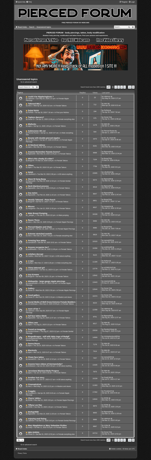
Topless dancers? (36, 117)
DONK (30, 400)
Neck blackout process (38, 186)
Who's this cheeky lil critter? (41, 159)
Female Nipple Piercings (64, 222)
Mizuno (31, 206)
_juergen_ (31, 215)
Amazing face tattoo (37, 240)
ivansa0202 (32, 242)
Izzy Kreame (33, 274)
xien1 (30, 106)
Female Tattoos (61, 106)
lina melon (32, 193)
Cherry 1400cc (34, 398)
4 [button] (121, 87)
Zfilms (31, 165)
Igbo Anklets (33, 432)
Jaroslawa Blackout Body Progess (43, 371)
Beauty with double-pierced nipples (44, 138)
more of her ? (34, 309)
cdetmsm (31, 99)
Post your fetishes (62, 112)
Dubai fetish (33, 110)
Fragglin (31, 391)
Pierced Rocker (33, 133)
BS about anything (65, 174)
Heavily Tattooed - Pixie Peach (41, 200)
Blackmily (32, 350)
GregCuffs (31, 379)
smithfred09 (32, 249)
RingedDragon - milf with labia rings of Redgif (48, 336)
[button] (108, 87)
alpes (30, 126)
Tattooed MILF (34, 104)
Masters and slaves (65, 297)
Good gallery (34, 295)
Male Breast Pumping (37, 213)
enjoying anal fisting (37, 419)
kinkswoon (31, 366)
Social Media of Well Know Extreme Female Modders (51, 302)
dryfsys (30, 263)
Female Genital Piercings (67, 421)
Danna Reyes (34, 344)
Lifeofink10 (32, 174)
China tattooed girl (36, 268)
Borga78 (31, 161)
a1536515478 (33, 270)
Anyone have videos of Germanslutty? (45, 364)
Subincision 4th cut (36, 131)
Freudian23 (32, 393)
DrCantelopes (33, 304)
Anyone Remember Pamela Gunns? (44, 152)
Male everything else (64, 263)
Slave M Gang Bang (37, 179)
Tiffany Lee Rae (35, 405)
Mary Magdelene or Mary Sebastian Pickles (47, 425)
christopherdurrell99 (35, 338)
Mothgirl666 (33, 412)
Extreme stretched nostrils (40, 234)
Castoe (30, 256)
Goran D (31, 119)
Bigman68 (31, 154)
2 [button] (115, 87)
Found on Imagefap (36, 329)
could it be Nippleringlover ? (41, 97)
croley (30, 427)
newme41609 (33, 283)
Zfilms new (33, 323)
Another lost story (36, 378)
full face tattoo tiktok (37, 316)
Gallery (31, 288)
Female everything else (66, 119)
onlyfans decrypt (35, 254)
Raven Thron (34, 220)
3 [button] (118, 87)
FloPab (30, 112)
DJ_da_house (33, 140)
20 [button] (130, 87)
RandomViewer (33, 331)
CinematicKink (34, 384)
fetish (30, 172)
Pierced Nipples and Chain (40, 227)
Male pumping (64, 215)
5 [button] (124, 87)
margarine (31, 208)
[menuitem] (29, 2)
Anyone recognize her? (38, 247)
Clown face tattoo (36, 357)
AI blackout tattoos (36, 145)
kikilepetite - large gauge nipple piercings (46, 281)
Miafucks (32, 124)
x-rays (31, 261)
